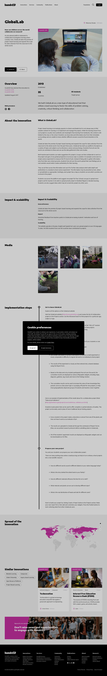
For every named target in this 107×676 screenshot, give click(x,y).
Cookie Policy (50, 342)
